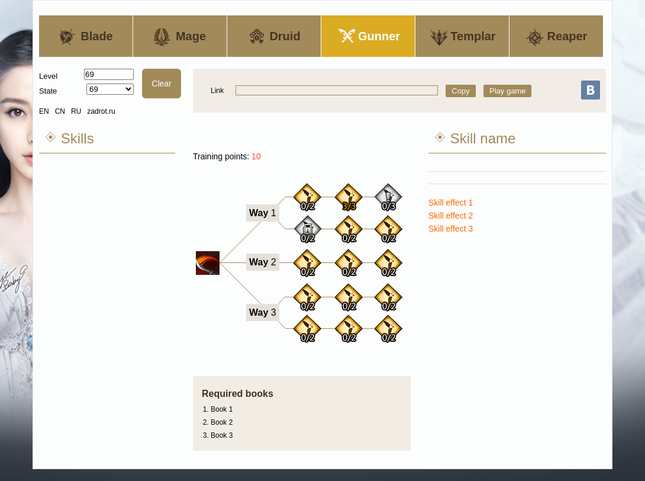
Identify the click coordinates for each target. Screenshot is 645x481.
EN (44, 111)
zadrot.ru (101, 111)
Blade (85, 37)
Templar (461, 37)
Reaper (556, 37)
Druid (273, 37)
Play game (507, 90)
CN (60, 111)
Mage (180, 37)
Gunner (368, 37)
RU (76, 111)
